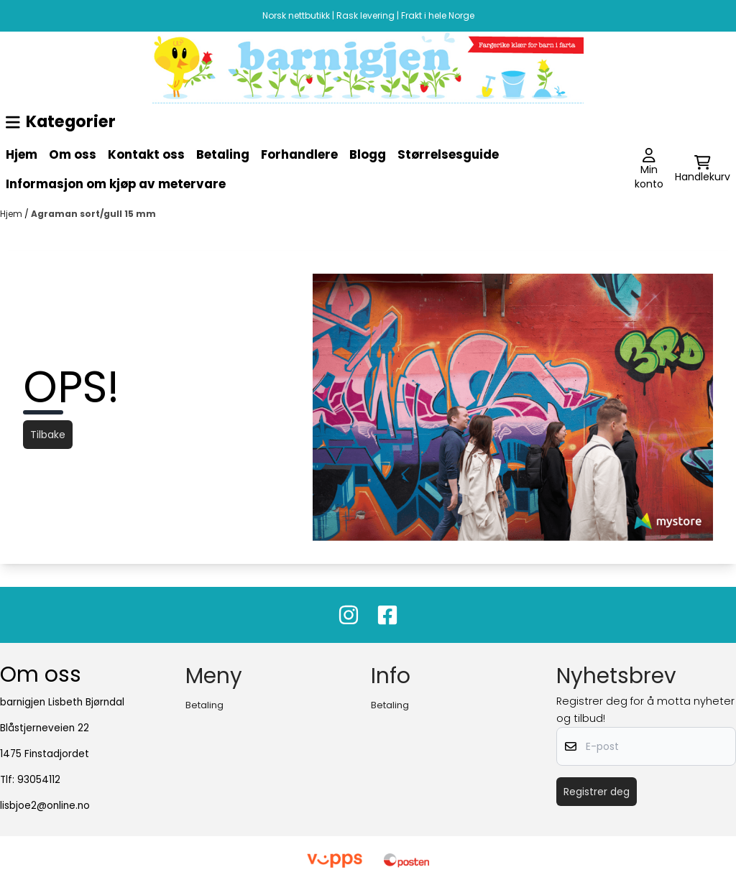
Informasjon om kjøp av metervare (116, 184)
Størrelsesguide (448, 154)
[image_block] (368, 68)
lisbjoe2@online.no (45, 805)
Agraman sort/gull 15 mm (93, 214)
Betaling (222, 154)
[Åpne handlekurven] (702, 169)
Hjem (21, 154)
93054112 (38, 780)
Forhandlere (299, 154)
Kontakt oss (146, 154)
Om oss (72, 154)
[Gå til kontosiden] (649, 169)
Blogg (367, 154)
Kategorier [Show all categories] (61, 121)
